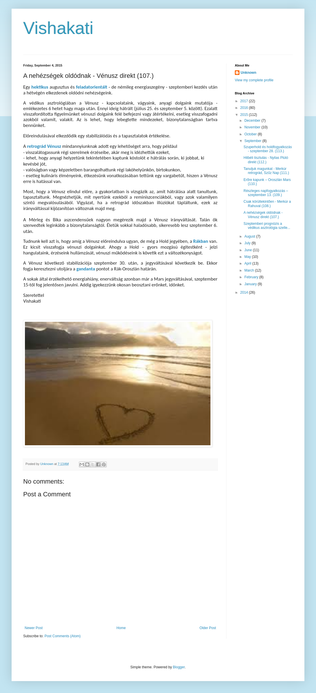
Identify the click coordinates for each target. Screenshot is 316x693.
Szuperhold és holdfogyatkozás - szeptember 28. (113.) (268, 149)
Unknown (248, 73)
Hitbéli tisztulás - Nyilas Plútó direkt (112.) (266, 160)
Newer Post (34, 628)
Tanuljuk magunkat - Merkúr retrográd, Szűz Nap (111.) (266, 171)
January (251, 284)
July (248, 243)
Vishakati (58, 28)
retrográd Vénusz (44, 146)
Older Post (207, 628)
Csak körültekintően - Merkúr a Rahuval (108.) (267, 204)
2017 (244, 101)
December (252, 121)
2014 (244, 292)
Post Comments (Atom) (62, 636)
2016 (244, 108)
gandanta (86, 269)
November (252, 127)
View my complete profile (254, 80)
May (248, 257)
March (249, 270)
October (251, 134)
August (250, 236)
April (248, 263)
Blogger (179, 667)
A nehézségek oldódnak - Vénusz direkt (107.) (263, 215)
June (248, 250)
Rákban (201, 241)
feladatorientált (92, 87)
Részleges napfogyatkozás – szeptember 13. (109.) (266, 193)
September (253, 141)
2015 (244, 115)
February (251, 277)
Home (121, 628)
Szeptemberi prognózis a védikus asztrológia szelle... (267, 226)
